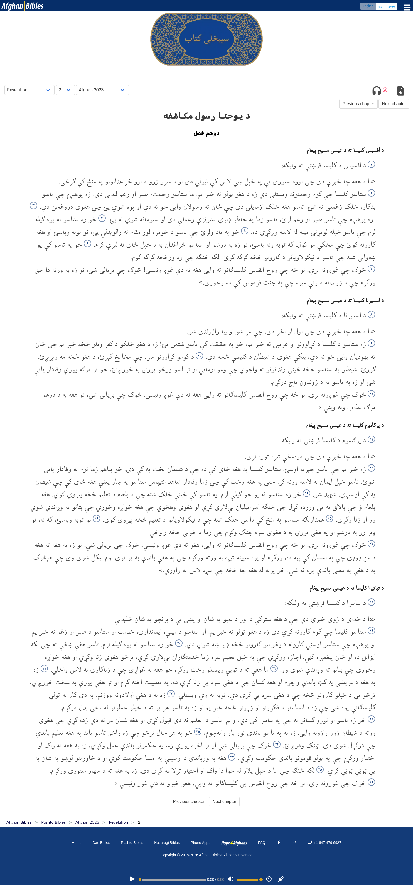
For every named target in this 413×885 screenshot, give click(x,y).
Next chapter (394, 104)
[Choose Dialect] (102, 90)
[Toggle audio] (377, 92)
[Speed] (268, 879)
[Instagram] (294, 843)
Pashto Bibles (132, 843)
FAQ (262, 843)
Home (77, 843)
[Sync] (281, 879)
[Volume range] (250, 879)
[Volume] (230, 879)
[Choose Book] (29, 90)
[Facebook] (278, 843)
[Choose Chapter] (65, 90)
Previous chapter (358, 104)
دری (381, 6)
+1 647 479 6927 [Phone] (324, 843)
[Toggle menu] (406, 8)
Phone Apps (200, 843)
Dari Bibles (101, 843)
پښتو (392, 6)
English (368, 6)
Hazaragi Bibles (167, 843)
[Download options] (400, 92)
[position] (172, 879)
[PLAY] (132, 879)
